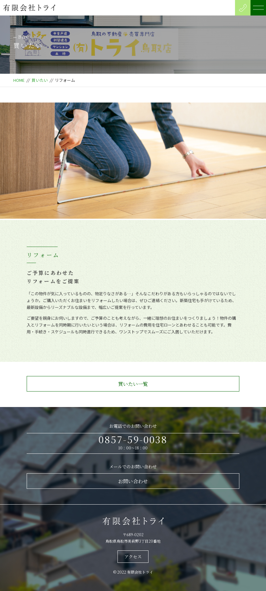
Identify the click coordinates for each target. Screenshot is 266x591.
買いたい (40, 80)
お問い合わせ (133, 481)
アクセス (133, 557)
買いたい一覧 (133, 383)
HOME (18, 80)
